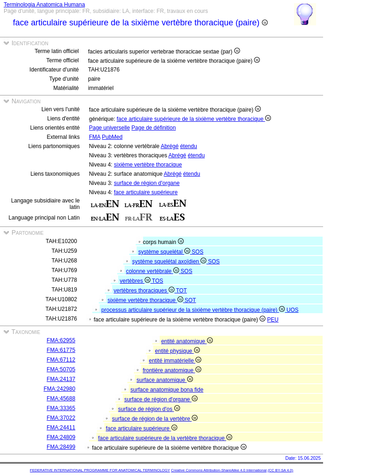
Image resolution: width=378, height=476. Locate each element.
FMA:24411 (61, 427)
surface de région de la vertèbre (155, 419)
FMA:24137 (61, 379)
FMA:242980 (59, 389)
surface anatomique (165, 380)
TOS (157, 281)
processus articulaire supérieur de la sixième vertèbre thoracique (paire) (194, 310)
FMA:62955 (61, 340)
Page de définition (154, 128)
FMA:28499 (61, 447)
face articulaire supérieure (146, 192)
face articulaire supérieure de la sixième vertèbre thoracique (194, 119)
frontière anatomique (172, 370)
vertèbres (136, 281)
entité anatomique (187, 341)
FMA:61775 (61, 350)
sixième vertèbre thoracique (148, 164)
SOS (197, 252)
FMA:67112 (61, 360)
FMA (95, 137)
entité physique (177, 351)
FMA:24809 (61, 437)
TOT (181, 290)
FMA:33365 (61, 408)
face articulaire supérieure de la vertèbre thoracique (165, 438)
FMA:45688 (61, 398)
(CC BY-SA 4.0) (280, 470)
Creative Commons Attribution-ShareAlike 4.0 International (218, 470)
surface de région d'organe (147, 183)
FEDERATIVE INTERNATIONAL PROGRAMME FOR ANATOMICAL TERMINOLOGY (100, 470)
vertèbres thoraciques (145, 290)
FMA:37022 (61, 418)
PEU (273, 319)
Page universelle (109, 128)
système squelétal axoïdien (170, 261)
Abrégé (170, 146)
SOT (190, 300)
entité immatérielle (175, 360)
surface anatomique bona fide (166, 390)
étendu (188, 146)
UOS (293, 310)
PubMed (112, 137)
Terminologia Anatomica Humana (44, 4)
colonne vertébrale (153, 271)
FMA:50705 (61, 369)
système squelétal (165, 252)
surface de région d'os (149, 409)
